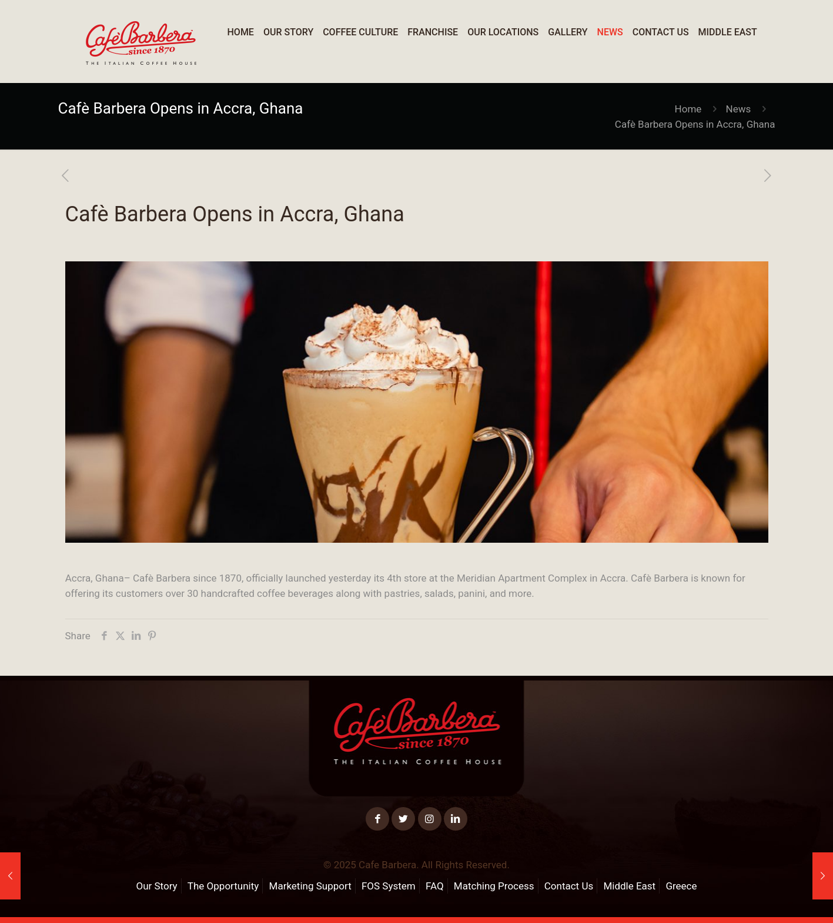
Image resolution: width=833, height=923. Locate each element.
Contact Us (568, 886)
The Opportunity (223, 886)
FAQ (435, 886)
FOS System (389, 886)
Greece (681, 886)
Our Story (156, 886)
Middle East (629, 886)
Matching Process (494, 886)
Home (688, 109)
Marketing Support (310, 886)
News (738, 109)
